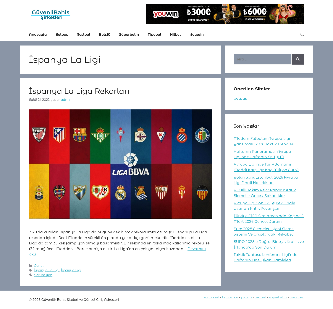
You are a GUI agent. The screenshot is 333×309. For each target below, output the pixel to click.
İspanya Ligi (71, 270)
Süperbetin (129, 35)
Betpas (61, 35)
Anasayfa (38, 35)
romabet (297, 297)
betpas (240, 98)
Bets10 (104, 35)
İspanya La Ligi (46, 270)
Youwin (196, 35)
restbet (260, 297)
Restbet (83, 35)
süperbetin (278, 297)
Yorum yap (43, 275)
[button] (302, 34)
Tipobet (154, 35)
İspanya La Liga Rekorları (79, 91)
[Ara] (298, 59)
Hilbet (175, 35)
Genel (38, 266)
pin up (246, 297)
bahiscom (230, 297)
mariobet (211, 297)
